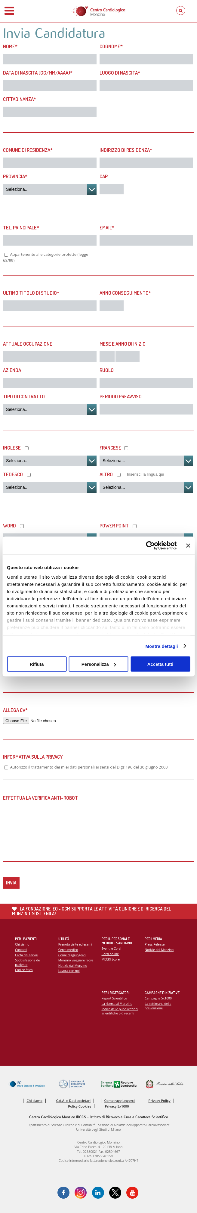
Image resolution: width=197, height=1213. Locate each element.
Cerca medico (68, 950)
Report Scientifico (114, 998)
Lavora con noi (69, 971)
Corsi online (110, 954)
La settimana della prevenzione (158, 1006)
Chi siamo (22, 944)
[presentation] (48, 821)
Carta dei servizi (26, 955)
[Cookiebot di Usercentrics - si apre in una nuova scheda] (150, 545)
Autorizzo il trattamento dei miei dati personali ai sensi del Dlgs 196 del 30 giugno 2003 (89, 767)
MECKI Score (111, 959)
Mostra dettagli (161, 645)
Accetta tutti (160, 664)
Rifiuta (37, 664)
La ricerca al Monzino (117, 1004)
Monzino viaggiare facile (75, 960)
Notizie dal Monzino (72, 966)
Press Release (155, 944)
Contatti (21, 950)
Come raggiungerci (72, 955)
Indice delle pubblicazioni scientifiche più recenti (120, 1011)
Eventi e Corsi (111, 948)
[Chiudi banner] (188, 546)
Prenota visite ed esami (75, 944)
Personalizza (99, 664)
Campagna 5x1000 (158, 998)
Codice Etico (24, 970)
